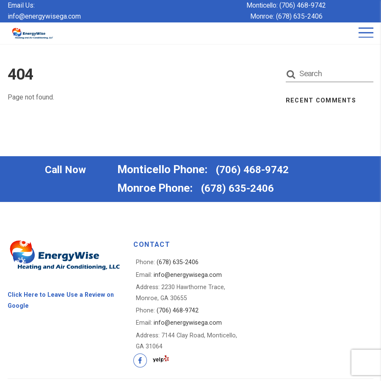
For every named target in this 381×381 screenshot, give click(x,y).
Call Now (66, 170)
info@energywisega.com (44, 16)
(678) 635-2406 (299, 16)
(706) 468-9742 (303, 5)
